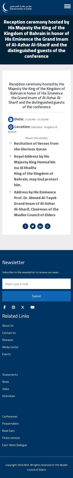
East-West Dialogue (14, 445)
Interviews (8, 396)
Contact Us (9, 333)
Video (5, 389)
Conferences (9, 416)
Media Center (10, 347)
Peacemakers (10, 423)
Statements (10, 374)
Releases (7, 340)
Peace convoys (11, 438)
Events (6, 354)
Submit (36, 296)
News (5, 381)
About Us (7, 325)
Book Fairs (8, 431)
